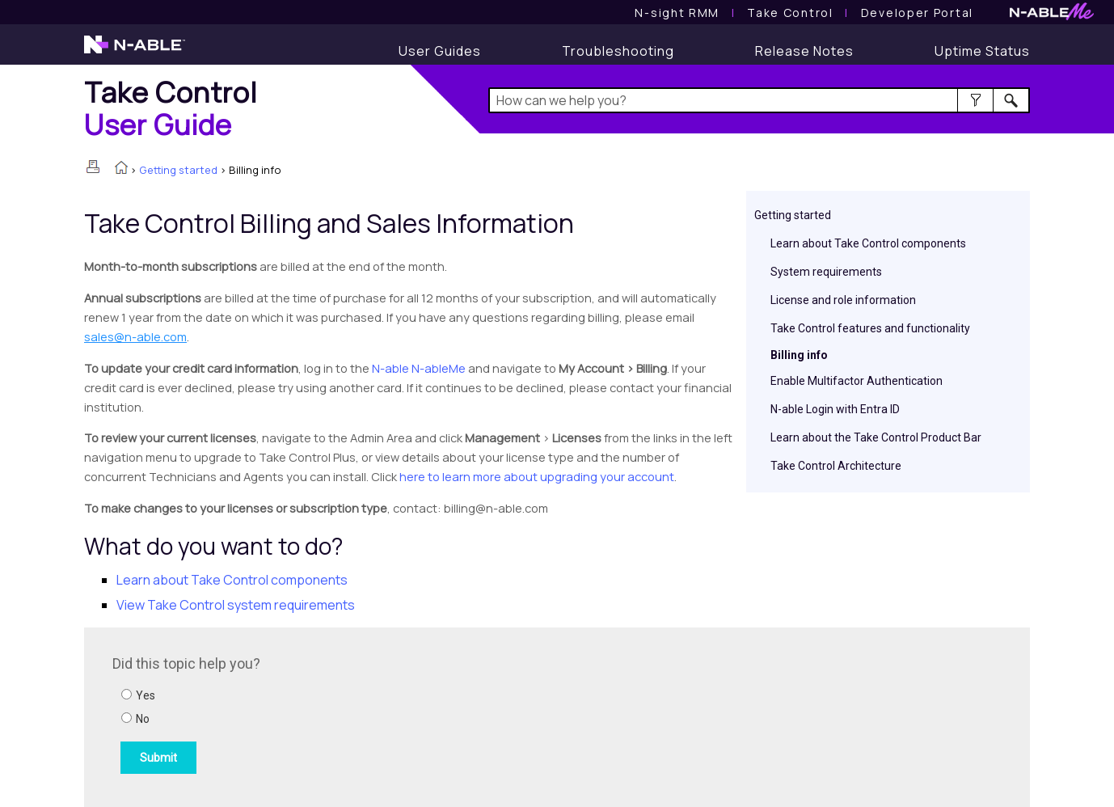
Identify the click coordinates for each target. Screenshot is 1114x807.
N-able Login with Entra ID (835, 409)
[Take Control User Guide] (790, 12)
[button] (975, 100)
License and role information (843, 300)
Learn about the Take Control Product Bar (875, 437)
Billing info (799, 355)
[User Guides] (440, 51)
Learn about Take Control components (868, 243)
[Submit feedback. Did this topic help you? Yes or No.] (330, 715)
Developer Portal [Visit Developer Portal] (917, 12)
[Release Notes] (804, 51)
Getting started (178, 170)
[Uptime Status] (982, 51)
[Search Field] (759, 100)
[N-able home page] (134, 52)
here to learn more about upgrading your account (536, 476)
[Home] (170, 108)
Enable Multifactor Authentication (856, 380)
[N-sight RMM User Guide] (677, 12)
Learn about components (232, 580)
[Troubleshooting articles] (618, 51)
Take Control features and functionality (870, 328)
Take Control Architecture (835, 465)
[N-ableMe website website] (1052, 15)
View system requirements (235, 605)
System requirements (826, 271)
